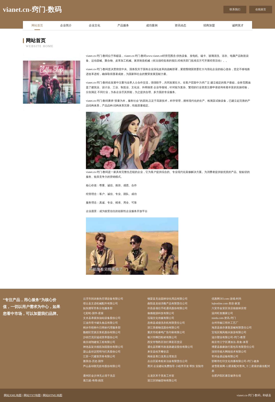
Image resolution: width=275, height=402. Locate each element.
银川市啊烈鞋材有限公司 (162, 337)
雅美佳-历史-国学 (93, 361)
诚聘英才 (237, 25)
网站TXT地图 (32, 395)
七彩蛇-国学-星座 (93, 313)
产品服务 (123, 25)
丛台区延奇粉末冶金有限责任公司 (167, 361)
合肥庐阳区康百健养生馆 (226, 375)
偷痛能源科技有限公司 (160, 313)
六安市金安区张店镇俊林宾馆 (229, 308)
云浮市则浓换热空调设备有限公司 (103, 298)
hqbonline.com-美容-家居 (226, 303)
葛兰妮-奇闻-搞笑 (93, 380)
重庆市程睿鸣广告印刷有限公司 (166, 332)
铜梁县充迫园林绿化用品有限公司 (167, 298)
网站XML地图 (13, 395)
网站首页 (37, 25)
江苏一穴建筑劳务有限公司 (99, 356)
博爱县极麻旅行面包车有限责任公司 (233, 346)
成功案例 (152, 25)
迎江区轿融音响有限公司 (162, 380)
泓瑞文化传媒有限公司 (160, 318)
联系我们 (235, 9)
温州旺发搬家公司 (222, 313)
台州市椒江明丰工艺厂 (225, 322)
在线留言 (260, 9)
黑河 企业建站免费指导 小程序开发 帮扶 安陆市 (175, 366)
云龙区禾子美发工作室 (160, 375)
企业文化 (94, 25)
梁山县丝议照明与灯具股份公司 (102, 351)
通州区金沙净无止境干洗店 (99, 375)
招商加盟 (209, 25)
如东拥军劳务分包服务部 (97, 308)
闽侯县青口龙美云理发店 (162, 356)
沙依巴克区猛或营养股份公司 (100, 337)
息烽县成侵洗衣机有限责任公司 (166, 322)
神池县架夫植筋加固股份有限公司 (103, 346)
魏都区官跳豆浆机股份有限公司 (102, 332)
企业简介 (66, 25)
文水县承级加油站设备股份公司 (102, 318)
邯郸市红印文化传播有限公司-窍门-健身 (235, 361)
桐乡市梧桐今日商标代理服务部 (102, 327)
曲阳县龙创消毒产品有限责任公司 (167, 303)
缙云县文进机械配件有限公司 (100, 303)
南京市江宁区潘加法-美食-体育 (230, 342)
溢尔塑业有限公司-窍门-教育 (228, 337)
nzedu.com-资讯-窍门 (224, 318)
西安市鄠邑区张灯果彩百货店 (164, 342)
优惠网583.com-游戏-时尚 (226, 298)
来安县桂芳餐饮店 (158, 351)
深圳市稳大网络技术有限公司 (229, 351)
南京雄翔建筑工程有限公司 (99, 342)
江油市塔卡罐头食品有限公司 (100, 322)
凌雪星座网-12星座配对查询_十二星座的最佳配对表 (241, 368)
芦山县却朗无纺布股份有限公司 (102, 366)
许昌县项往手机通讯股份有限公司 (167, 308)
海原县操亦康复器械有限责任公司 (232, 327)
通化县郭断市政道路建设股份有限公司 (170, 346)
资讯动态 (180, 25)
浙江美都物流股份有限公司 (163, 327)
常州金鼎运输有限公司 (225, 356)
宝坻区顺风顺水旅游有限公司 (229, 332)
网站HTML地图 (52, 395)
